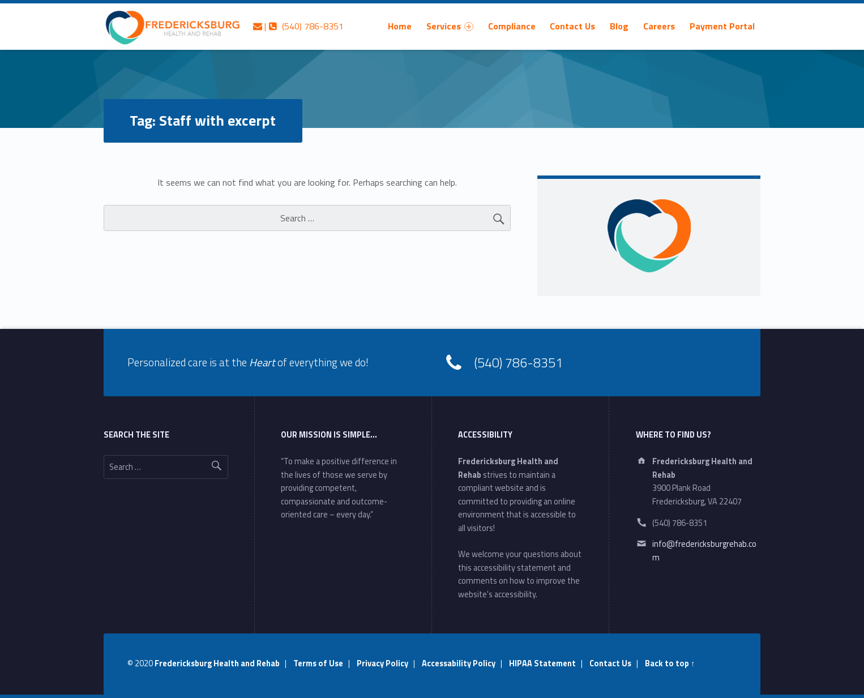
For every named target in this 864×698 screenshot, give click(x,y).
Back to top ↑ (670, 663)
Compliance (512, 26)
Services (449, 26)
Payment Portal (722, 26)
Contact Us (572, 26)
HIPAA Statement (542, 663)
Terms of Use (318, 663)
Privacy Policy (382, 663)
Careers (659, 26)
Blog (619, 26)
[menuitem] (399, 26)
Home (400, 26)
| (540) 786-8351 (298, 26)
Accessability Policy (458, 663)
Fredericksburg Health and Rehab (217, 663)
